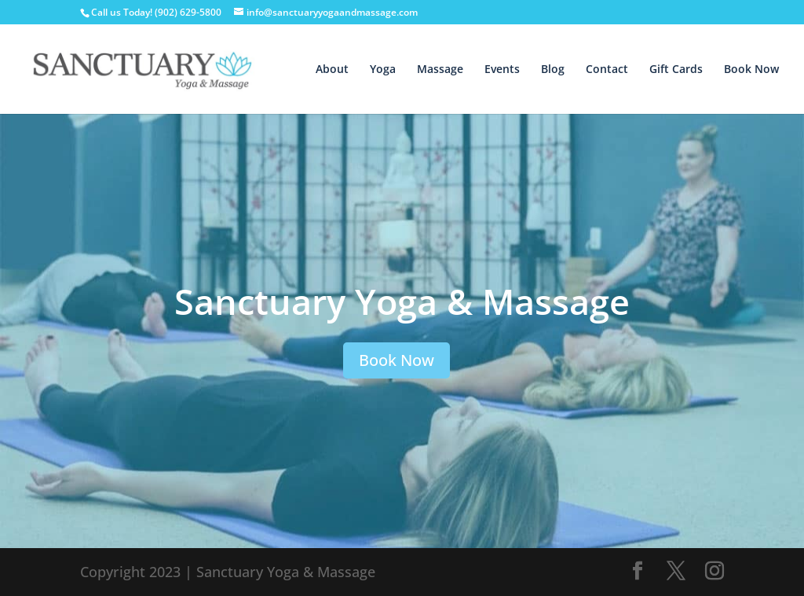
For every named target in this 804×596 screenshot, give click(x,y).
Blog (553, 70)
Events (502, 70)
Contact (607, 70)
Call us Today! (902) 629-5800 (157, 12)
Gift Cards (676, 70)
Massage (440, 70)
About (332, 70)
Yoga (383, 70)
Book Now (751, 70)
